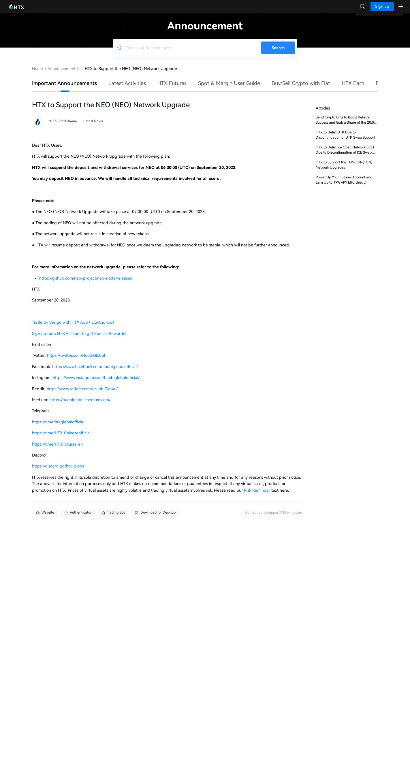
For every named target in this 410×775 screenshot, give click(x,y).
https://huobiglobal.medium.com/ (79, 405)
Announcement (62, 74)
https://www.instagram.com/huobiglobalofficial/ (96, 383)
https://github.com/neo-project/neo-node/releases (85, 284)
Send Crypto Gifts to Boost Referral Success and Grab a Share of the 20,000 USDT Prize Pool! (347, 128)
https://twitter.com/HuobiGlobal (76, 361)
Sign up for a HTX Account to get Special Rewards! (79, 339)
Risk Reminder (257, 496)
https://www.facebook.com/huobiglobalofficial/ (95, 372)
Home (37, 74)
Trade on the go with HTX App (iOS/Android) (73, 328)
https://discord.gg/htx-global (58, 471)
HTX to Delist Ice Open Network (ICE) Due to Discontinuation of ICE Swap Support (345, 158)
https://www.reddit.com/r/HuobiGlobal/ (82, 394)
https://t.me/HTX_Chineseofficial (61, 438)
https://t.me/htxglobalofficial (58, 427)
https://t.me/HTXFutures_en (57, 450)
